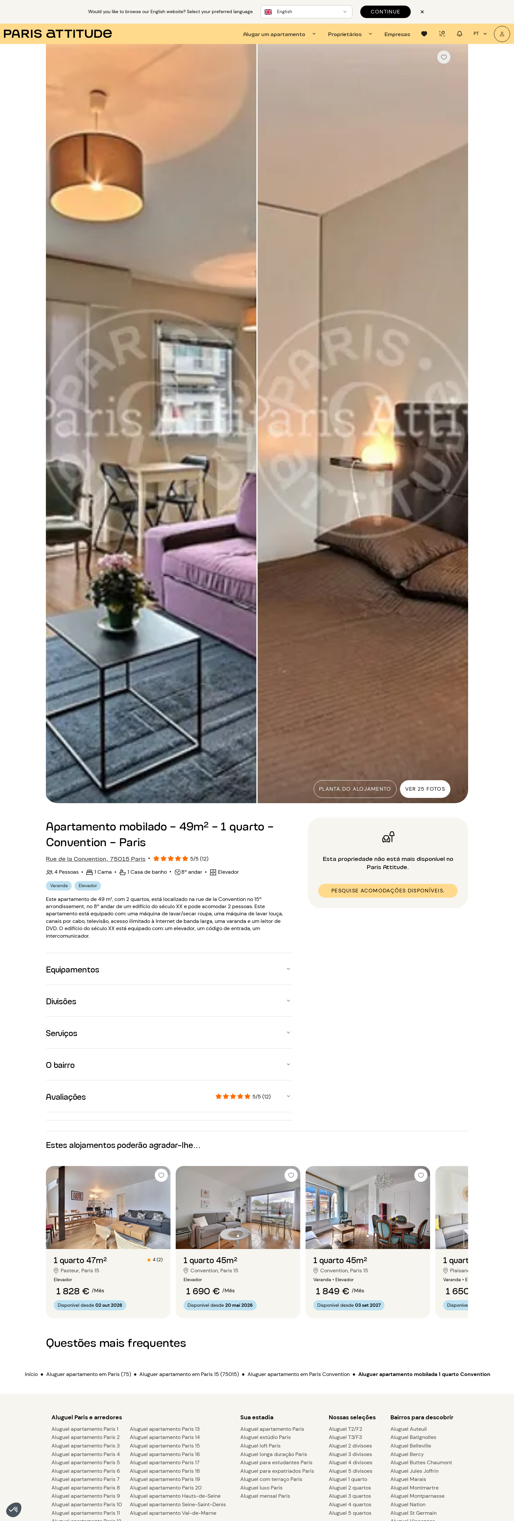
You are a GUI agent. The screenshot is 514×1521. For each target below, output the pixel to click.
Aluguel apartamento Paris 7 (85, 1479)
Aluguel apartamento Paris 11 (85, 1513)
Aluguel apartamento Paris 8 (85, 1487)
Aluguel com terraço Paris (271, 1479)
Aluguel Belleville (410, 1445)
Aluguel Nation (407, 1504)
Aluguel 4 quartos (350, 1504)
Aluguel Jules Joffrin (414, 1471)
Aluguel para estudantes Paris (276, 1462)
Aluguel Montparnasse (417, 1495)
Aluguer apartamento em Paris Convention (298, 1374)
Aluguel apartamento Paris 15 (165, 1445)
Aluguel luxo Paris (261, 1487)
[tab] (280, 34)
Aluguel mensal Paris (265, 1495)
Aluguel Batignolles (413, 1437)
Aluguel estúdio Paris (265, 1437)
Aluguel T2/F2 (345, 1429)
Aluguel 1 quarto (348, 1479)
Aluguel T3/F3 (345, 1437)
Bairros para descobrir (421, 1417)
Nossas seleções (352, 1417)
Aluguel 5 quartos (350, 1513)
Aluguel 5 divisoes (350, 1471)
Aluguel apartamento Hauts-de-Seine (175, 1495)
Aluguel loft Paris (260, 1445)
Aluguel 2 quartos (350, 1487)
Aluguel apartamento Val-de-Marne (173, 1513)
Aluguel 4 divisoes (350, 1462)
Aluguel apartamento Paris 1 (84, 1429)
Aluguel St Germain (413, 1513)
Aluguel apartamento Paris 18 (165, 1471)
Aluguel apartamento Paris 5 (85, 1462)
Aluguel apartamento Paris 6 (85, 1471)
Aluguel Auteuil (408, 1429)
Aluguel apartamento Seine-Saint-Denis (178, 1504)
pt (481, 33)
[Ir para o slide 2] (108, 1236)
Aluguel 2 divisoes (350, 1445)
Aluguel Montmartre (414, 1487)
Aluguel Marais (408, 1479)
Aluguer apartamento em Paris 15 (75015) (189, 1374)
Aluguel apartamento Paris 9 (85, 1495)
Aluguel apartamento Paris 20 (166, 1487)
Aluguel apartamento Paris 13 (165, 1429)
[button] (14, 1510)
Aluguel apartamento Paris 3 (85, 1445)
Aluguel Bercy (407, 1454)
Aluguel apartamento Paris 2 (85, 1437)
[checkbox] (443, 57)
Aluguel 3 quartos (350, 1495)
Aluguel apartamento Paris (272, 1429)
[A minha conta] (502, 34)
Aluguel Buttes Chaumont (421, 1462)
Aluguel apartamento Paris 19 (165, 1479)
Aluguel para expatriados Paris (277, 1471)
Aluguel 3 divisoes (350, 1454)
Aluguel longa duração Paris (273, 1454)
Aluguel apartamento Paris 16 (165, 1454)
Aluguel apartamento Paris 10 (86, 1504)
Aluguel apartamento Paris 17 (165, 1462)
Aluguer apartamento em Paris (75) (88, 1374)
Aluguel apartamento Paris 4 (85, 1454)
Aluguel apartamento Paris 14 (165, 1437)
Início (31, 1374)
